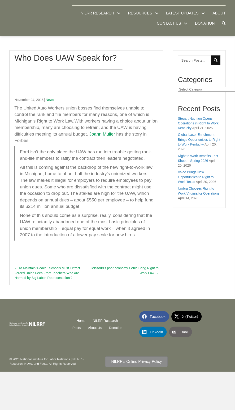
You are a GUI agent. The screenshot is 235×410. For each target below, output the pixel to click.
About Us (95, 328)
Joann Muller (102, 134)
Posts (76, 328)
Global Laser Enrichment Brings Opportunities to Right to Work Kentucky (199, 139)
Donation (115, 328)
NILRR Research (105, 321)
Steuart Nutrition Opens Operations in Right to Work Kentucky (198, 123)
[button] (118, 13)
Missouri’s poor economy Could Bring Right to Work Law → (125, 270)
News (50, 100)
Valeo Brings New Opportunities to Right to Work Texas (195, 177)
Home (81, 321)
